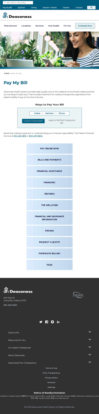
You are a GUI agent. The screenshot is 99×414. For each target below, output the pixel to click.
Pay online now (49, 148)
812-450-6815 (20, 136)
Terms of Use (51, 368)
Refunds (49, 194)
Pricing (49, 231)
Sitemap (51, 387)
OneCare (51, 382)
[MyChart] (21, 7)
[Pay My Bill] (8, 7)
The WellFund (49, 205)
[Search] (91, 7)
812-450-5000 (10, 305)
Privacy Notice (51, 378)
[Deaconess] (17, 15)
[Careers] (66, 7)
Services (39, 26)
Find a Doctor (10, 26)
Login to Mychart (33, 121)
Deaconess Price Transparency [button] (22, 363)
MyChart (50, 113)
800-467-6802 (35, 136)
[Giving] (34, 7)
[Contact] (79, 7)
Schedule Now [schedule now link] (85, 26)
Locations (26, 26)
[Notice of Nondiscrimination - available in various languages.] (49, 393)
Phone (62, 113)
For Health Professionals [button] (19, 348)
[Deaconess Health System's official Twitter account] (41, 322)
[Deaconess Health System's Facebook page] (47, 322)
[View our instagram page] (52, 322)
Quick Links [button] (13, 333)
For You (67, 26)
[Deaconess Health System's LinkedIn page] (58, 322)
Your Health (53, 26)
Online (37, 113)
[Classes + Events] (50, 7)
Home (6, 73)
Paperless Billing (49, 253)
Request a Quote (49, 242)
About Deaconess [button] (16, 355)
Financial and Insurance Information (49, 218)
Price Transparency (51, 373)
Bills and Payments (49, 160)
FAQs (49, 265)
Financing (49, 182)
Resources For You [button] (17, 340)
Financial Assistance (49, 171)
